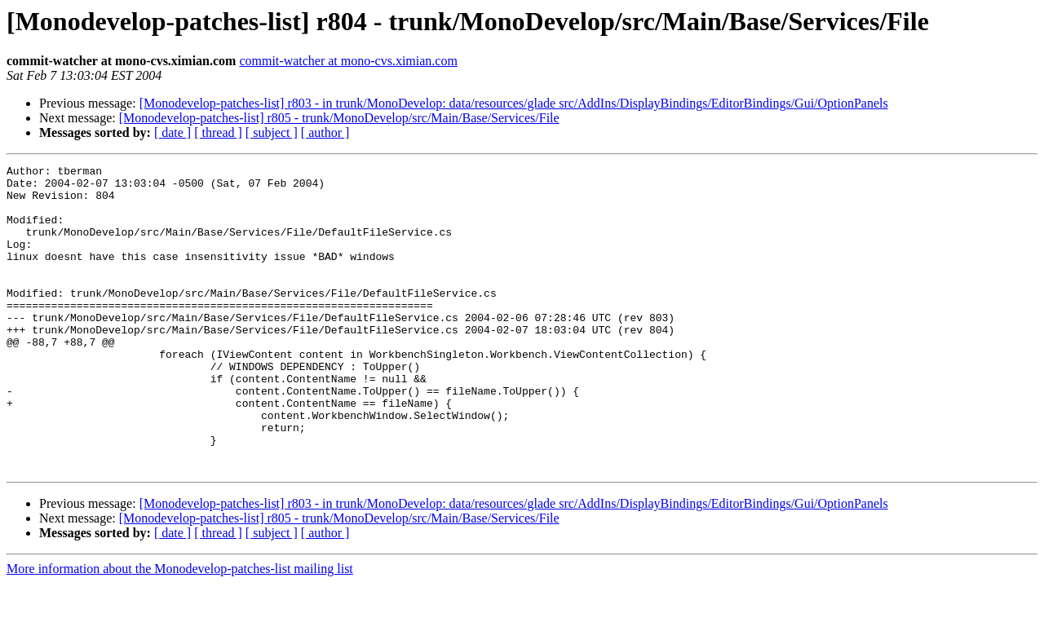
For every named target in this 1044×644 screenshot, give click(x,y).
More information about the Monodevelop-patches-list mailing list (180, 630)
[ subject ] (272, 132)
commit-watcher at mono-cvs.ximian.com (348, 61)
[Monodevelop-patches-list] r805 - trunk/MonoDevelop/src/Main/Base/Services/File (339, 118)
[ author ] (325, 132)
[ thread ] (218, 132)
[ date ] (172, 132)
